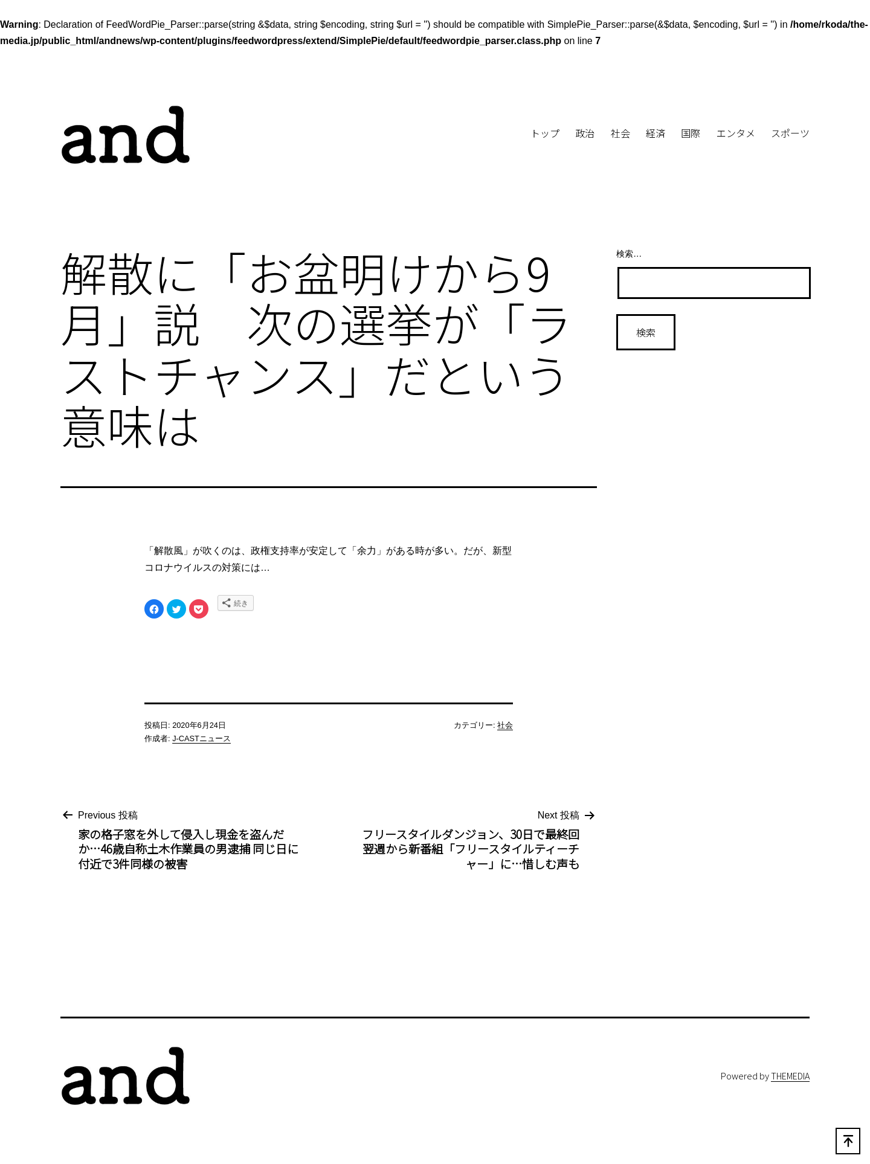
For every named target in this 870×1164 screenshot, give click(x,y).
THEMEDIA (790, 1075)
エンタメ (736, 133)
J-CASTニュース (201, 738)
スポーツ (790, 133)
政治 (584, 133)
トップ (544, 133)
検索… (629, 254)
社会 (620, 133)
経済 (655, 133)
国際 (690, 133)
